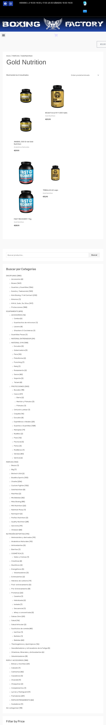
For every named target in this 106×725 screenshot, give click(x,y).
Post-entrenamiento (19, 552)
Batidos (17, 603)
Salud (13, 588)
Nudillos (17, 401)
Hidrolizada (18, 568)
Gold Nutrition (17, 457)
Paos (16, 405)
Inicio (8, 56)
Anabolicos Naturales (20, 509)
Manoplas (18, 397)
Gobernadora (19, 317)
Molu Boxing (16, 469)
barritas (17, 599)
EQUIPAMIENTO (12, 279)
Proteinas (15, 560)
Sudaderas (15, 671)
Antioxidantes (17, 513)
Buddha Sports (17, 445)
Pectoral (17, 409)
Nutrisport (15, 481)
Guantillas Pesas (18, 302)
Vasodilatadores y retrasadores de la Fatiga (29, 615)
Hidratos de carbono (19, 548)
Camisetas (15, 639)
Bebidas (17, 607)
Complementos (17, 655)
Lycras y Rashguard (19, 659)
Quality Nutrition (18, 489)
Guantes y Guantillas (19, 255)
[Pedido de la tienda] (84, 75)
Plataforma (18, 325)
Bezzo (13, 433)
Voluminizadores (18, 623)
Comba (17, 286)
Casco (16, 361)
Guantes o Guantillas (22, 393)
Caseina (17, 564)
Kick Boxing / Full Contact (22, 262)
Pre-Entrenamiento (19, 556)
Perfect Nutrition (18, 485)
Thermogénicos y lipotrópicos (23, 611)
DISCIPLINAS (11, 243)
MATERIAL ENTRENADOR (21, 306)
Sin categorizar (12, 675)
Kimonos (14, 267)
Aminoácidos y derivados (21, 505)
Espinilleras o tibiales (22, 389)
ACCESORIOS (16, 282)
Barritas (14, 517)
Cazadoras (15, 643)
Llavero (17, 294)
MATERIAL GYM (17, 310)
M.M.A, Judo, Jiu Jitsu (20, 271)
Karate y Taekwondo (19, 258)
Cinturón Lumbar (21, 377)
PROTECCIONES (17, 354)
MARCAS (9, 429)
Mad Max (14, 461)
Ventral (17, 425)
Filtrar (56, 696)
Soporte (17, 346)
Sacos (16, 341)
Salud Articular (17, 592)
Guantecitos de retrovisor (24, 290)
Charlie (14, 449)
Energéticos (16, 536)
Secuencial (18, 576)
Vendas (17, 421)
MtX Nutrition (16, 473)
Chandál (14, 647)
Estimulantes (16, 544)
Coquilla (17, 381)
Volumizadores (20, 540)
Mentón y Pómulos (24, 369)
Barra (19, 365)
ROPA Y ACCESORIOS (14, 627)
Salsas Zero (16, 584)
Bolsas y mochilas (18, 631)
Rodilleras (18, 417)
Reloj (16, 334)
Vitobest (14, 497)
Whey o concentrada (22, 580)
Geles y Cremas (20, 524)
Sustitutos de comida (20, 596)
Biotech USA (16, 441)
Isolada (17, 572)
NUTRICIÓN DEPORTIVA (15, 501)
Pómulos (20, 373)
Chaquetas (15, 651)
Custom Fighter (17, 453)
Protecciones (17, 274)
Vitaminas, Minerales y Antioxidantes (26, 619)
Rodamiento (19, 338)
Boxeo (14, 250)
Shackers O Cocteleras (23, 298)
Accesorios (16, 246)
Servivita (15, 493)
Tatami (17, 350)
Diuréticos (15, 532)
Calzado (14, 635)
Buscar (94, 222)
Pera (16, 322)
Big (12, 437)
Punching (18, 329)
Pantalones (16, 663)
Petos (16, 413)
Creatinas (15, 528)
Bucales (17, 357)
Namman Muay (17, 477)
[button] (3, 35)
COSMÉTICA (16, 521)
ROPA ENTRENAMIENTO (20, 667)
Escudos (17, 313)
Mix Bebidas (16, 465)
